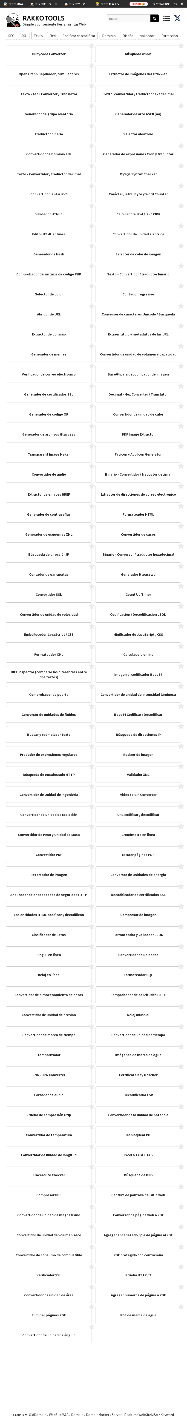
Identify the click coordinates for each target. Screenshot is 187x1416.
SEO (11, 35)
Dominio (109, 35)
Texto (38, 35)
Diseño (128, 35)
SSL (24, 35)
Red (53, 35)
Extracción (169, 35)
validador (147, 35)
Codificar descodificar (79, 35)
